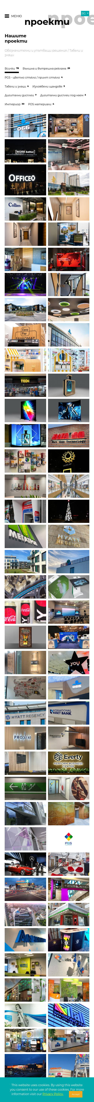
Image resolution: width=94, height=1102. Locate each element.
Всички (12, 68)
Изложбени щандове (49, 86)
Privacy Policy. (53, 1094)
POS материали (41, 104)
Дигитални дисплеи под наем (63, 95)
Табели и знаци (17, 86)
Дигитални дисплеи (20, 95)
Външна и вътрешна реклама (46, 68)
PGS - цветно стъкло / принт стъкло (34, 77)
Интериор (14, 104)
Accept (76, 1094)
